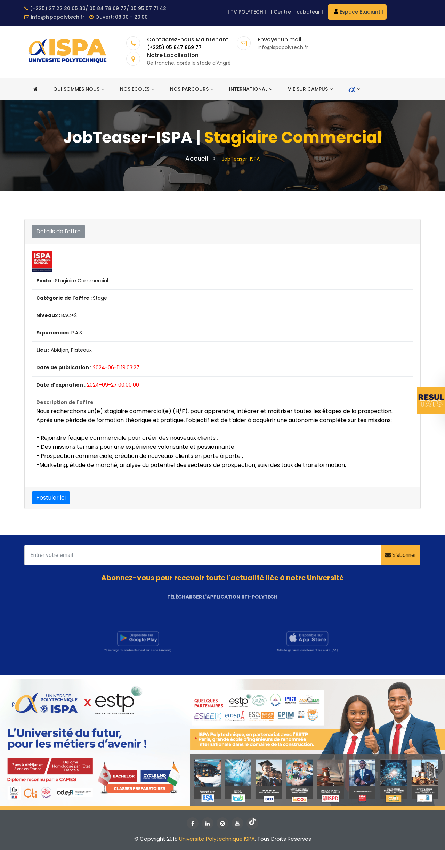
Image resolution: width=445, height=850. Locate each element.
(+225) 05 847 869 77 (174, 47)
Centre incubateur (297, 11)
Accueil (200, 158)
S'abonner (400, 555)
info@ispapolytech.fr (54, 17)
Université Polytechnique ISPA (217, 838)
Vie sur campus (310, 89)
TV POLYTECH (246, 11)
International (250, 89)
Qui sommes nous (78, 89)
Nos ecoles (137, 89)
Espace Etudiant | (358, 11)
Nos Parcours (191, 89)
